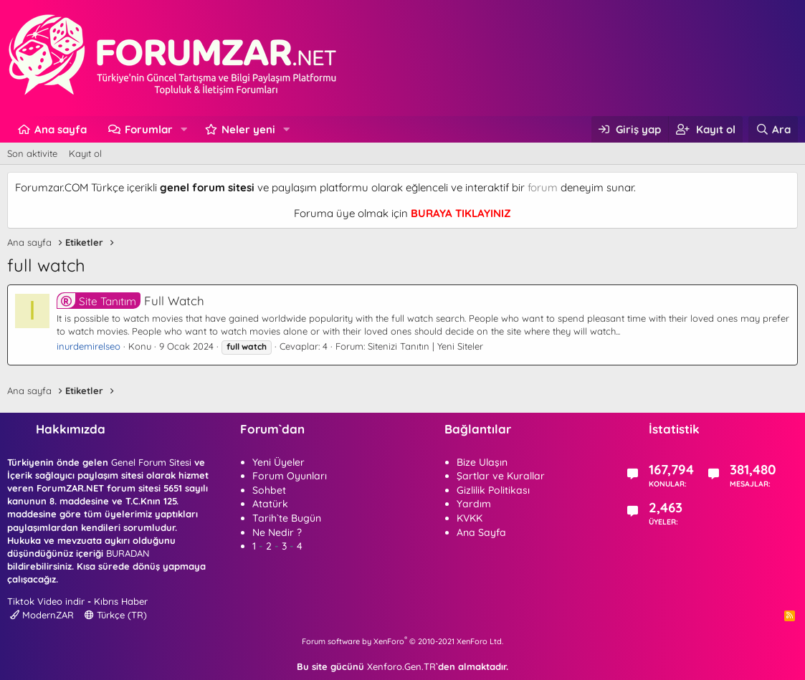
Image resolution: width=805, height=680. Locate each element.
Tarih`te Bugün (286, 518)
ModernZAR (42, 615)
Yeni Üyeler (278, 462)
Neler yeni (248, 129)
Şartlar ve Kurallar (501, 475)
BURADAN (127, 553)
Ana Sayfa (481, 532)
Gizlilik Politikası (493, 490)
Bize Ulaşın (482, 462)
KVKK (469, 518)
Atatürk (270, 503)
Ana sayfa (60, 129)
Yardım (474, 503)
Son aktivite (32, 153)
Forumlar (149, 129)
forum (543, 187)
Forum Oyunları (289, 475)
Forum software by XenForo (402, 641)
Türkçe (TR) (116, 615)
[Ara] (773, 129)
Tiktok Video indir (46, 601)
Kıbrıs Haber (121, 601)
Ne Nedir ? (277, 532)
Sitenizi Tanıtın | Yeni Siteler (425, 346)
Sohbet (269, 490)
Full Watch (130, 300)
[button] (184, 129)
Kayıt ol (85, 153)
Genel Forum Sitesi (151, 462)
